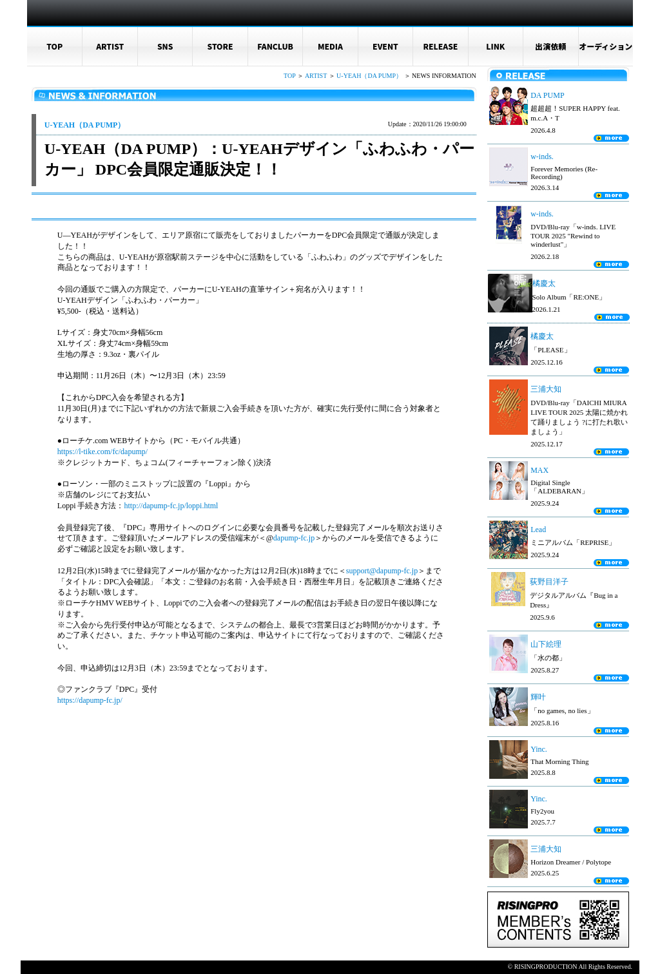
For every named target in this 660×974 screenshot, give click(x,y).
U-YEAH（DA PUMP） (369, 75)
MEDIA (330, 46)
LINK (495, 46)
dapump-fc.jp (294, 537)
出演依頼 (550, 46)
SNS (165, 46)
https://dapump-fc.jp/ (89, 700)
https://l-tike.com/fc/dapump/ (102, 451)
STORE (220, 46)
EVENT (385, 46)
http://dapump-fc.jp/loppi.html (171, 505)
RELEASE (440, 46)
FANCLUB (275, 46)
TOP (54, 46)
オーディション (605, 46)
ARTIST (110, 46)
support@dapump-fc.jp (382, 570)
